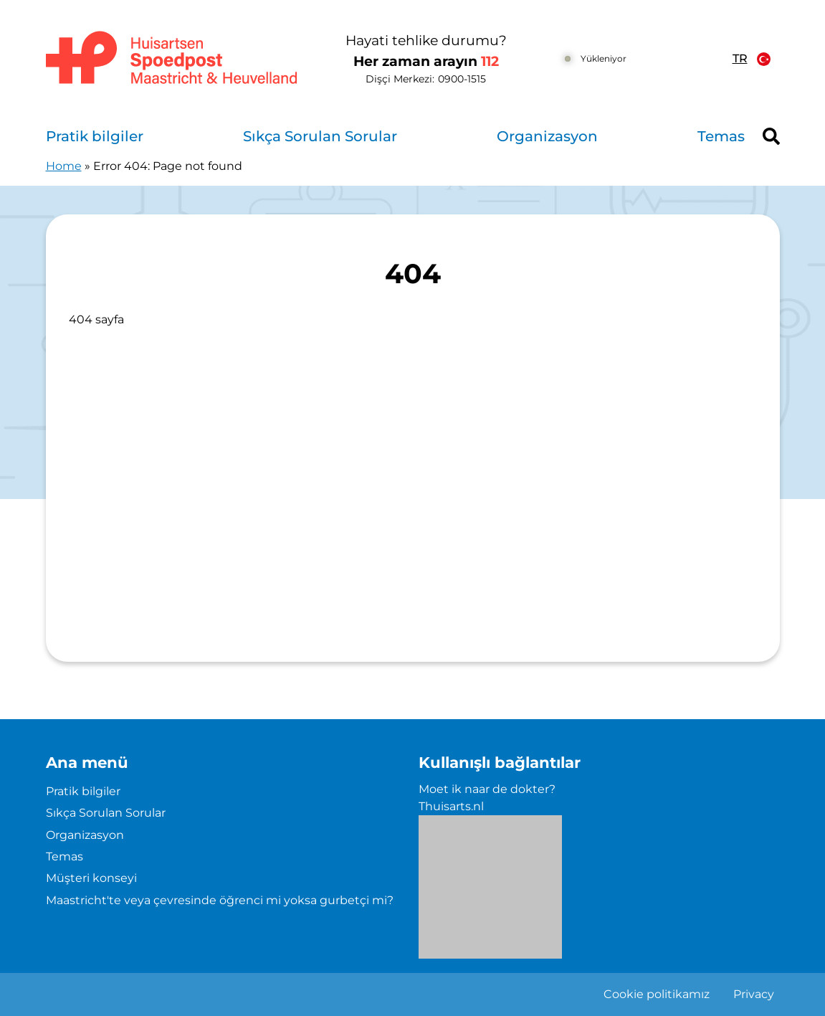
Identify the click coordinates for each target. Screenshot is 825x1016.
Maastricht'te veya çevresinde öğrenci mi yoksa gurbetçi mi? (220, 900)
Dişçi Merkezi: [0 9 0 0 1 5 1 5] (426, 79)
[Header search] (771, 136)
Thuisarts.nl (451, 806)
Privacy (753, 994)
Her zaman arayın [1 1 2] (426, 61)
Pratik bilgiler (94, 136)
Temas (721, 136)
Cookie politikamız (657, 994)
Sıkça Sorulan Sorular (320, 136)
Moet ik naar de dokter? (487, 789)
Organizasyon (547, 136)
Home (64, 166)
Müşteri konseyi (91, 878)
